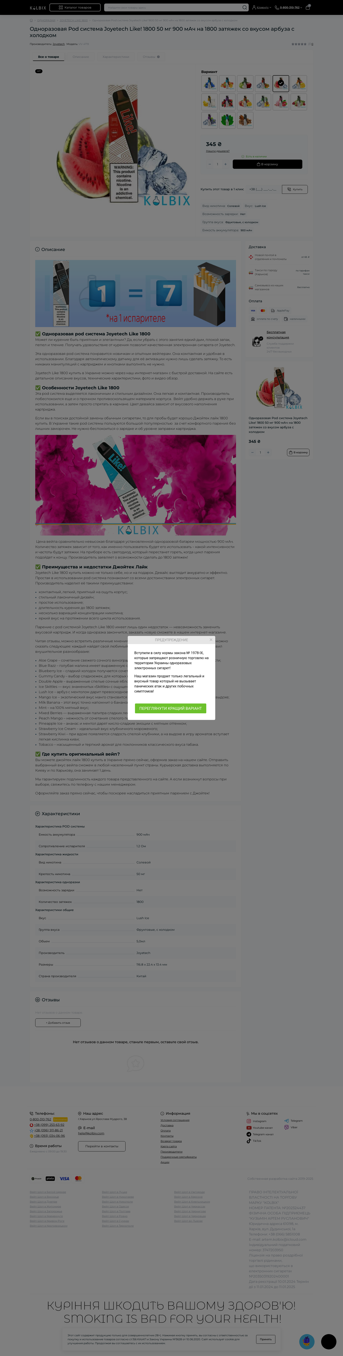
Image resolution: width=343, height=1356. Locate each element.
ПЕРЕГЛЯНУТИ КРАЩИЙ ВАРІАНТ (170, 708)
